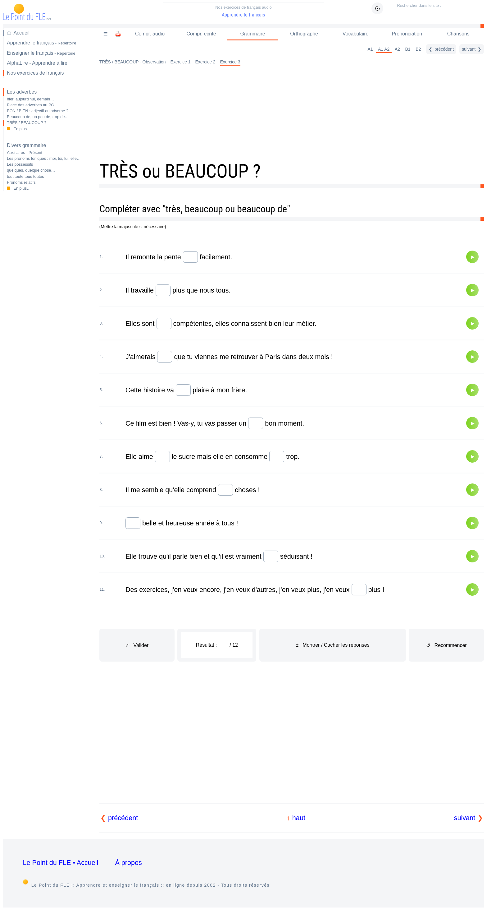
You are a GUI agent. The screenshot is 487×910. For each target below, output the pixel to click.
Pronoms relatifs (21, 182)
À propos (128, 862)
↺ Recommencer (446, 645)
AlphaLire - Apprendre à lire (37, 63)
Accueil (21, 32)
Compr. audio (150, 33)
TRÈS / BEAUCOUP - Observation (132, 61)
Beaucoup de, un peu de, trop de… (38, 116)
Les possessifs (20, 164)
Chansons (458, 33)
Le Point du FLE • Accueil (60, 862)
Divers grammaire (26, 145)
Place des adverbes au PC (30, 105)
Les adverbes (22, 92)
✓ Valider (136, 645)
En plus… (21, 129)
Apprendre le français (243, 11)
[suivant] (471, 49)
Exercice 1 (181, 61)
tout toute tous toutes (25, 176)
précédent (123, 818)
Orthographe (304, 33)
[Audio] (472, 257)
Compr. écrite (201, 33)
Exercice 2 (205, 61)
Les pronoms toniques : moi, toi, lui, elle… (44, 158)
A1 (370, 49)
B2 (418, 49)
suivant (464, 818)
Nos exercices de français (35, 73)
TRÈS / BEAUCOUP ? (26, 122)
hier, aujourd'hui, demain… (30, 99)
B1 (408, 49)
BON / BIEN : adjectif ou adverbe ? (37, 111)
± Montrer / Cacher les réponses (332, 645)
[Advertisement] (46, 294)
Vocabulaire (356, 33)
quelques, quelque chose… (31, 170)
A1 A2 (383, 49)
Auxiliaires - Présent (24, 152)
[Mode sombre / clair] (377, 8)
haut (298, 818)
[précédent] (441, 49)
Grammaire (252, 33)
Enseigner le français (41, 53)
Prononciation (407, 33)
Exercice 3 (230, 61)
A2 (397, 49)
